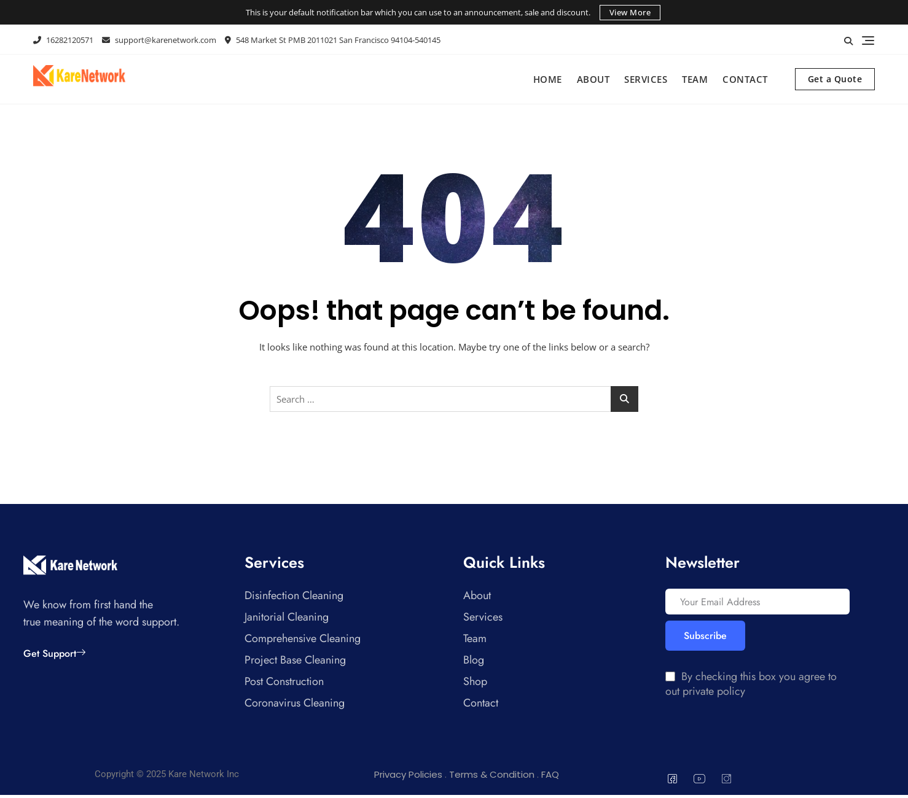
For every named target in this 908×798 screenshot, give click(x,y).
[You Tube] (700, 781)
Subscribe (705, 640)
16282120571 (63, 39)
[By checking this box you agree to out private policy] (670, 680)
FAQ (550, 777)
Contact (745, 79)
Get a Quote (835, 79)
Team (695, 79)
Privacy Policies (408, 777)
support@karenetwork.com (159, 39)
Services (645, 79)
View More (630, 12)
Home (547, 79)
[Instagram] (727, 781)
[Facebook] (672, 781)
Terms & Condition (491, 777)
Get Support (54, 653)
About (593, 79)
